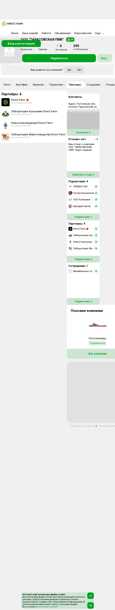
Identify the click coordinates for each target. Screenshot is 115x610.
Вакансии (39, 85)
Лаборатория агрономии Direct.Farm (34, 111)
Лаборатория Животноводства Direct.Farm (38, 134)
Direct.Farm (18, 99)
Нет (80, 69)
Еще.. (99, 33)
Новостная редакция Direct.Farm (32, 122)
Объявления (62, 33)
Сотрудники (94, 85)
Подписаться (59, 58)
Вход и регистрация (21, 43)
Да (69, 69)
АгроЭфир (22, 85)
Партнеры (76, 85)
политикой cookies (47, 606)
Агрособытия (82, 33)
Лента (14, 33)
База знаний (30, 33)
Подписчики (57, 85)
